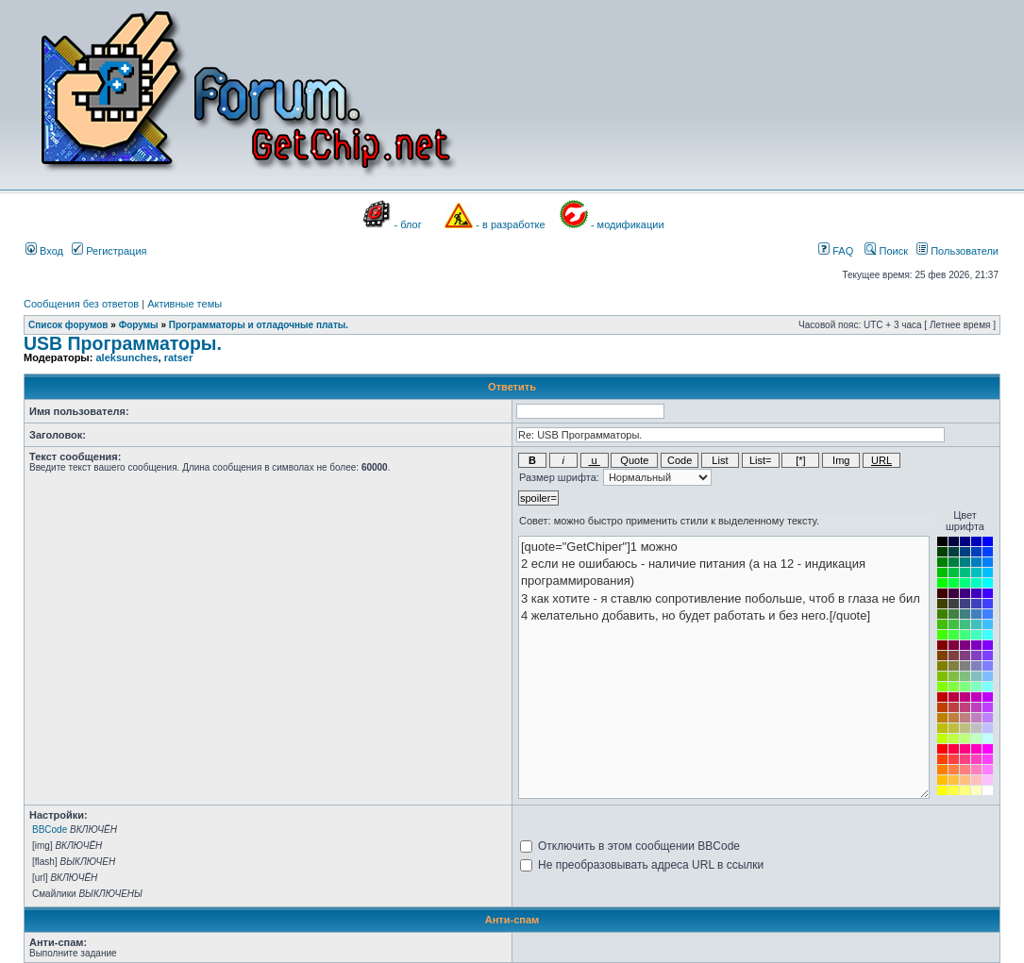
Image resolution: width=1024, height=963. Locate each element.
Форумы (139, 325)
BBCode (49, 829)
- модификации (627, 224)
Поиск (886, 251)
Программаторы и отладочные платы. (258, 325)
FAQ (835, 251)
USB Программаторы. (123, 343)
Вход (44, 251)
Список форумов (68, 325)
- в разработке (510, 224)
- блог (408, 224)
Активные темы (184, 303)
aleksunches (126, 357)
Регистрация (109, 251)
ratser (178, 357)
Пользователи (957, 251)
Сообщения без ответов (81, 303)
